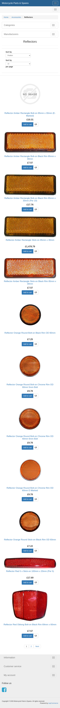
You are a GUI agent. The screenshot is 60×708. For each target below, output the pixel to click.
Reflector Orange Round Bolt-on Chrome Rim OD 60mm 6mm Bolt (30, 437)
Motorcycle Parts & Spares (15, 3)
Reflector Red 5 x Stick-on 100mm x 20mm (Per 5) (30, 571)
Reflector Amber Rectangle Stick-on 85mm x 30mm (30, 240)
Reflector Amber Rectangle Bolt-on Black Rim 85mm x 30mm (30, 157)
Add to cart (27, 124)
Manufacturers (11, 34)
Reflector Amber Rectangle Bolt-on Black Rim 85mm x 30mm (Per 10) (30, 199)
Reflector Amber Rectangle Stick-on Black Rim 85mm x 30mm (30, 282)
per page (9, 67)
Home (6, 17)
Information (9, 657)
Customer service (12, 666)
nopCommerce (53, 703)
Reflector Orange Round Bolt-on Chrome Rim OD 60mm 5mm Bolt (30, 385)
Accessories (16, 17)
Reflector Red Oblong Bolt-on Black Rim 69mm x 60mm (30, 624)
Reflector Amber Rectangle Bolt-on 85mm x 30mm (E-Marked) (30, 114)
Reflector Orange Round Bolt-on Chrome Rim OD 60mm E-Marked (30, 489)
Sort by (9, 52)
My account (9, 675)
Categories (9, 25)
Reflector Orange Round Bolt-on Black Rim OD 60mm (30, 333)
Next (37, 646)
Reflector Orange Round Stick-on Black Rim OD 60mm (30, 539)
